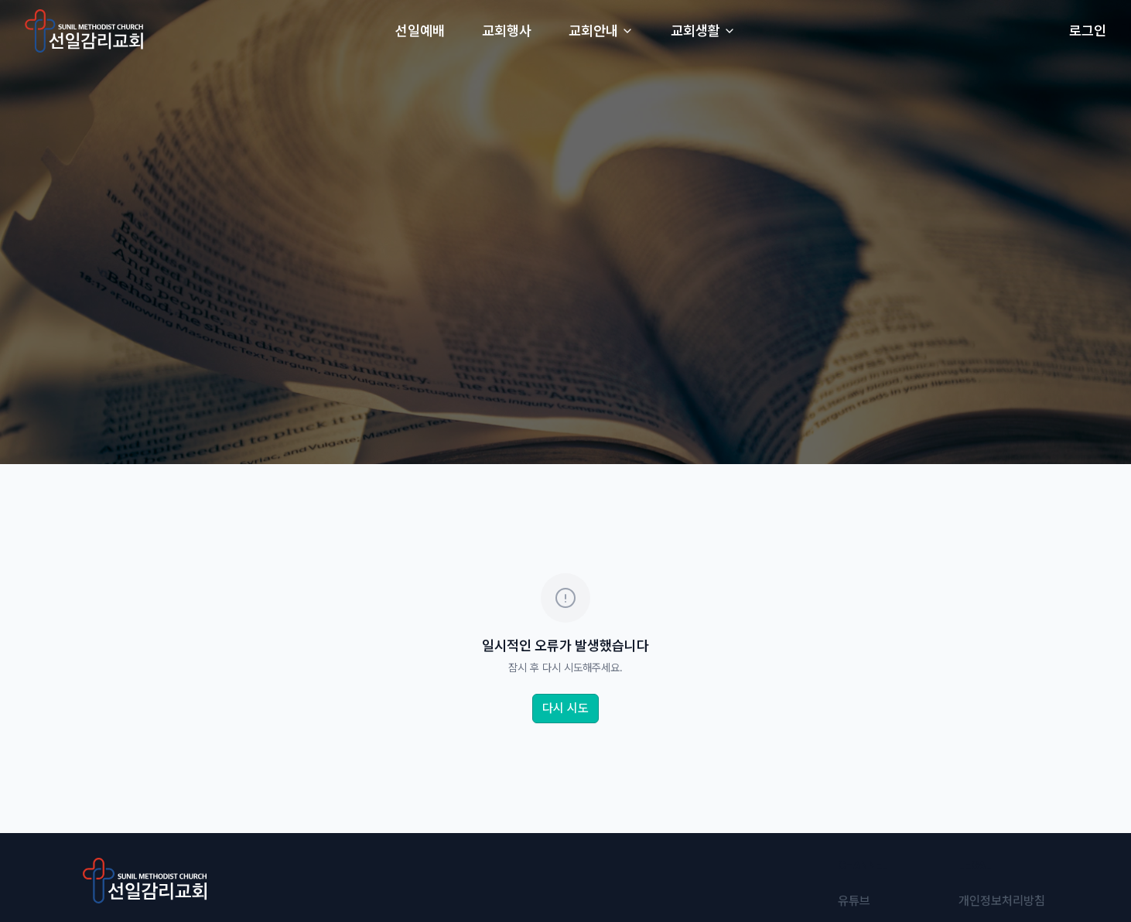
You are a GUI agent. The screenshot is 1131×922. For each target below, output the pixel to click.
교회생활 (703, 30)
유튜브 (854, 900)
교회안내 (601, 30)
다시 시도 (565, 708)
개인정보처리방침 (1001, 900)
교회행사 (506, 30)
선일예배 (420, 30)
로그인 (1087, 30)
